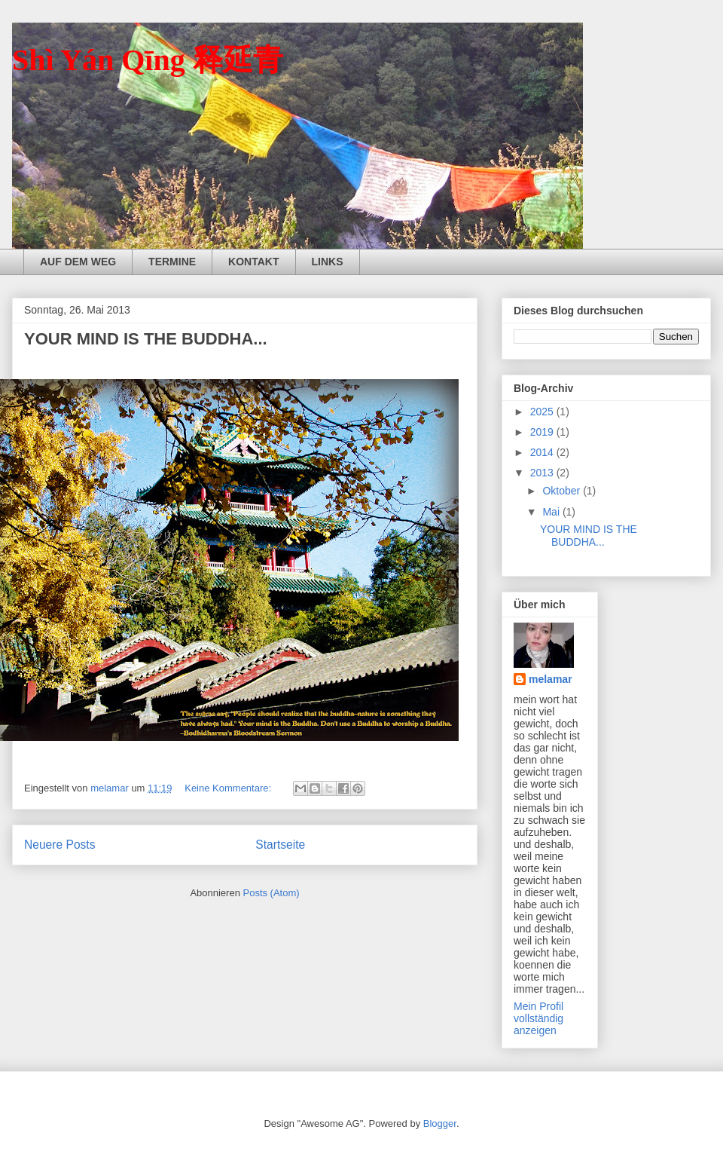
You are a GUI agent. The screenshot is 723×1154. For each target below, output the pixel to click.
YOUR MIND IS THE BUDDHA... (145, 338)
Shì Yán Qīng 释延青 (147, 60)
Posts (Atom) (271, 892)
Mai (552, 512)
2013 (543, 473)
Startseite (280, 844)
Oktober (562, 491)
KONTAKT (253, 262)
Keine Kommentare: (229, 788)
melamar (550, 679)
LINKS (327, 262)
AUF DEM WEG (78, 262)
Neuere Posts (59, 844)
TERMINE (172, 262)
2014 (543, 452)
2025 (543, 412)
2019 (543, 432)
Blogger (439, 1123)
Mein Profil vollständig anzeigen (538, 1018)
